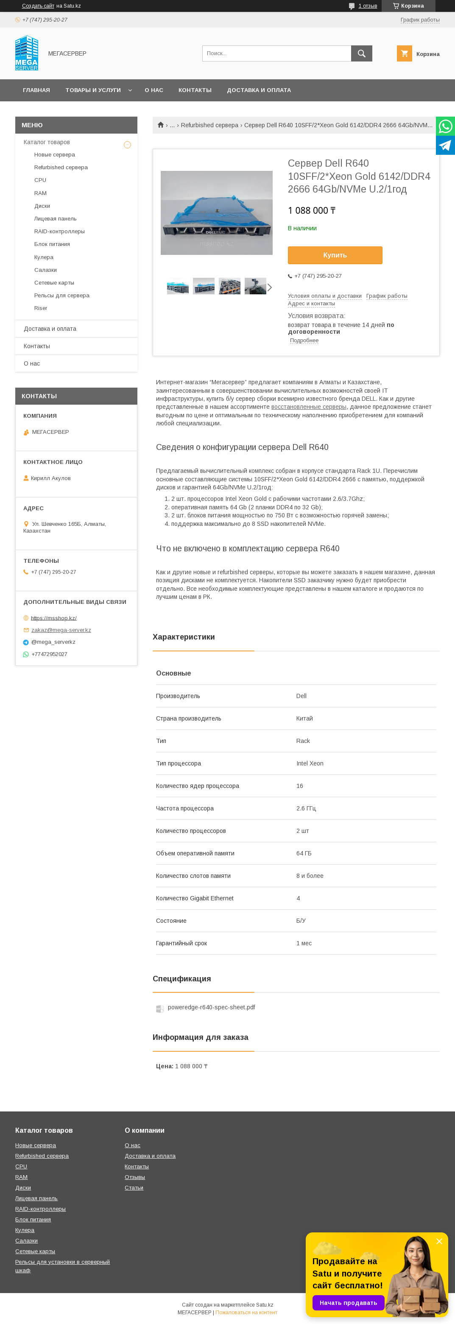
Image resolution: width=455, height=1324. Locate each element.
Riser (40, 308)
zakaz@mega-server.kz (61, 630)
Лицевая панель (55, 218)
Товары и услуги (93, 90)
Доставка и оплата (259, 90)
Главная (36, 90)
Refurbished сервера (209, 125)
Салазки (45, 270)
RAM (40, 193)
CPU (40, 180)
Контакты (195, 90)
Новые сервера (54, 154)
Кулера (43, 257)
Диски (42, 206)
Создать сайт (38, 6)
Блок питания (52, 244)
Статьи (134, 1187)
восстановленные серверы (308, 406)
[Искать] (361, 53)
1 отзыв (368, 6)
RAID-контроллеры (59, 231)
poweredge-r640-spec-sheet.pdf (211, 1007)
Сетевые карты (54, 282)
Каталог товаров (47, 142)
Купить (335, 255)
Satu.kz (265, 1305)
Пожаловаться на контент (246, 1313)
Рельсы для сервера (61, 295)
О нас (154, 90)
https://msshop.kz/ (54, 618)
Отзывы (135, 1177)
